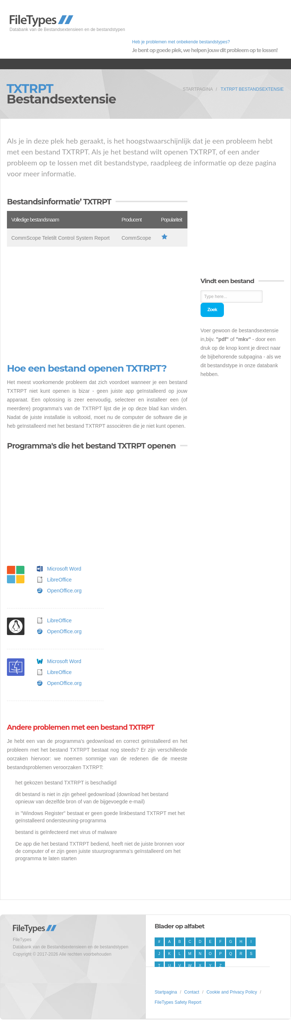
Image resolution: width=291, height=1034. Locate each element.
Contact (191, 992)
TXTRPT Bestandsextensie (252, 89)
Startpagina (198, 89)
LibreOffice (59, 580)
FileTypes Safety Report (178, 1002)
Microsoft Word (64, 569)
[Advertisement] (97, 305)
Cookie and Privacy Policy (231, 992)
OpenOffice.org (64, 591)
